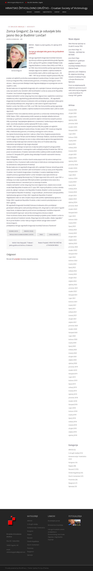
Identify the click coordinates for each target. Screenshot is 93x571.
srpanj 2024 (72, 182)
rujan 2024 (72, 175)
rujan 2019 (72, 377)
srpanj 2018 (72, 415)
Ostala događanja (74, 473)
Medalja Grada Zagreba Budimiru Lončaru (22, 234)
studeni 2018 (73, 401)
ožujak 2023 (72, 237)
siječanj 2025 (73, 161)
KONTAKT (57, 12)
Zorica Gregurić (53, 234)
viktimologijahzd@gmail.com (15, 2)
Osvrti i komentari (74, 476)
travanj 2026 (73, 110)
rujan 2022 (72, 257)
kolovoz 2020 (73, 339)
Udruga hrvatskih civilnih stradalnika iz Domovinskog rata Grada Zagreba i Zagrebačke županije (56, 534)
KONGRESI (37, 12)
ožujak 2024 (72, 195)
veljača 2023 (73, 240)
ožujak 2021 (72, 319)
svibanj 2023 (73, 230)
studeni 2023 (73, 209)
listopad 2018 (73, 404)
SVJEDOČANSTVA (47, 12)
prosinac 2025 (73, 123)
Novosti (31, 26)
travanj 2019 (73, 391)
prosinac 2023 (73, 206)
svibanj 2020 (73, 350)
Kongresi (72, 462)
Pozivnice (72, 480)
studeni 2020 (73, 329)
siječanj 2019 (73, 394)
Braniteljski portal (54, 521)
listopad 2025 (73, 130)
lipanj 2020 (72, 346)
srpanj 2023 (72, 223)
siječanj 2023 (73, 243)
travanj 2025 (73, 151)
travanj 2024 (73, 192)
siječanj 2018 (73, 435)
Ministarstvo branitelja (55, 525)
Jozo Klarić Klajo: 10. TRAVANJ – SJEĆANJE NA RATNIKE (77, 52)
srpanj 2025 (72, 141)
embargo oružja (28, 231)
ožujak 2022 (72, 278)
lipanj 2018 (72, 418)
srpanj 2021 (72, 305)
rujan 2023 (72, 216)
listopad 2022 (73, 254)
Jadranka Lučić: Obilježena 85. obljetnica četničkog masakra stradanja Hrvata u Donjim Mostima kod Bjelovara (77, 77)
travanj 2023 (73, 233)
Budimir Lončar (13, 231)
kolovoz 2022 (73, 261)
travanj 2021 (73, 315)
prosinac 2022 (73, 247)
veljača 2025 (73, 158)
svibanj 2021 (73, 312)
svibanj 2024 (73, 189)
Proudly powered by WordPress (15, 568)
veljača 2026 (73, 117)
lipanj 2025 (72, 144)
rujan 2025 (72, 134)
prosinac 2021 (73, 288)
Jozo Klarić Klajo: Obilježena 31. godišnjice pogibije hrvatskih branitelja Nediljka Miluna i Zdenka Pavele (77, 63)
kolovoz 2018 (73, 411)
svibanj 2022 (73, 271)
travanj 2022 (73, 274)
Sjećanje (71, 486)
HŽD (21, 39)
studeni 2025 (73, 127)
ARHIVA (64, 12)
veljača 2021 (73, 322)
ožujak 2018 (72, 428)
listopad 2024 (73, 171)
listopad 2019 (73, 374)
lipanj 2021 (72, 308)
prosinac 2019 (73, 367)
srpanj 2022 (72, 264)
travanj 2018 (73, 425)
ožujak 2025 (72, 154)
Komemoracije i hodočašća (77, 456)
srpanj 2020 (72, 343)
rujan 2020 (72, 336)
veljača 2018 (73, 432)
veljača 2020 (73, 360)
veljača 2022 (73, 281)
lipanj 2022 (72, 267)
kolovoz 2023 (73, 219)
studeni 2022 (73, 250)
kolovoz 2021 (73, 302)
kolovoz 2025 (73, 137)
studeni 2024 (73, 168)
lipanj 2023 (72, 226)
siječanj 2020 (73, 363)
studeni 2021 (73, 291)
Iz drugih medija (16, 26)
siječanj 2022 (73, 285)
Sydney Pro (36, 568)
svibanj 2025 (73, 148)
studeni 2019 (73, 370)
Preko (41, 234)
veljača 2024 (73, 199)
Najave (71, 466)
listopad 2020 (73, 332)
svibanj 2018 (73, 421)
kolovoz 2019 (73, 380)
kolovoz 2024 (73, 178)
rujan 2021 (72, 298)
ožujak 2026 (72, 113)
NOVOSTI (29, 12)
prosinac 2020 (73, 326)
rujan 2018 (72, 408)
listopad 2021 (73, 295)
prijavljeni (17, 259)
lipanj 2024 (72, 185)
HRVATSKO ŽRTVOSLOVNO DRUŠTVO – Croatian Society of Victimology (46, 8)
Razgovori (72, 483)
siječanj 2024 (73, 202)
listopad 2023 (73, 213)
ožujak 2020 (72, 356)
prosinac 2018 (73, 398)
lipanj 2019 (72, 384)
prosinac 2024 (73, 165)
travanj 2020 (73, 353)
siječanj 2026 (73, 120)
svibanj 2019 (73, 387)
